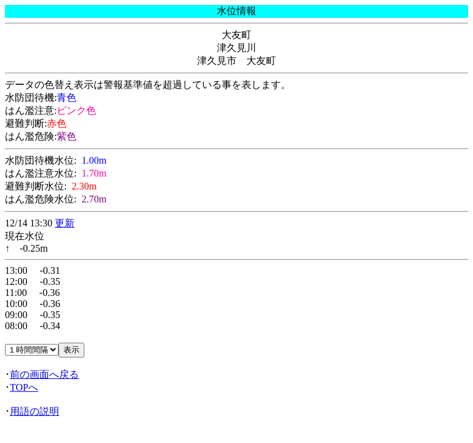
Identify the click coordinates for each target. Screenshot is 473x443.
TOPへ (24, 387)
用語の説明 (34, 411)
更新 (65, 223)
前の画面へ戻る (44, 374)
